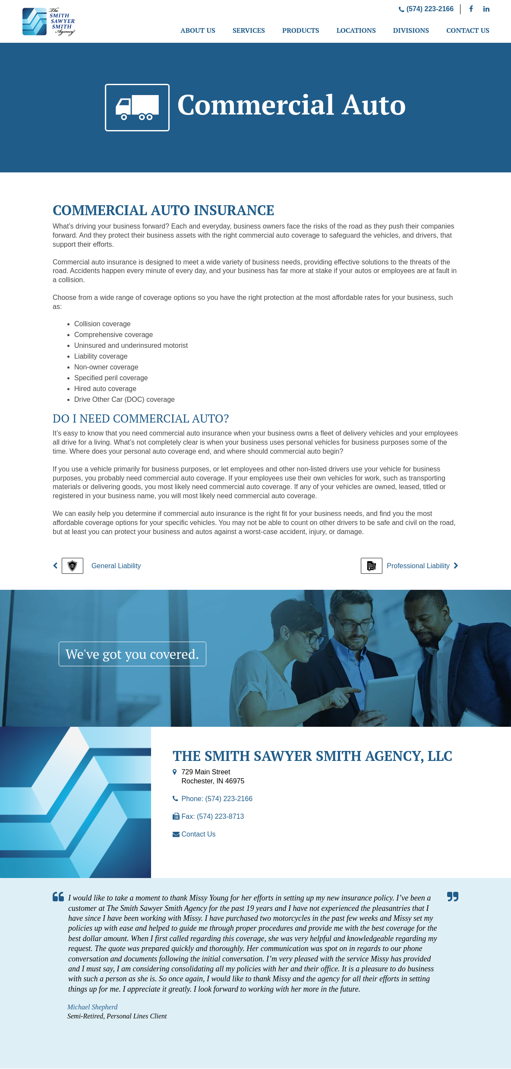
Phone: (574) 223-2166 (216, 799)
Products (300, 30)
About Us (197, 30)
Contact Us (467, 30)
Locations (356, 30)
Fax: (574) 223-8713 (212, 817)
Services (249, 30)
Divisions (411, 30)
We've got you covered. (135, 654)
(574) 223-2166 (426, 9)
